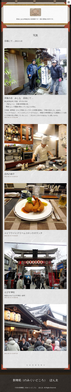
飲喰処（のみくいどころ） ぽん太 (35, 380)
